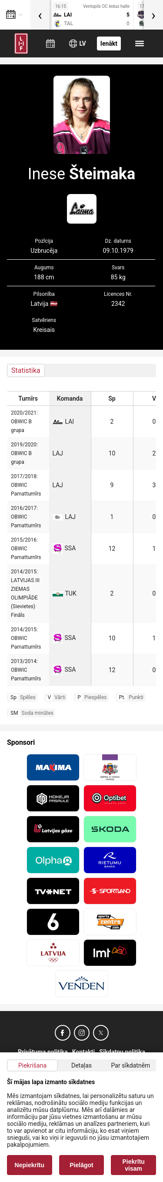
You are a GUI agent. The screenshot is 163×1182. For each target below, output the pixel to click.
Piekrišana (32, 1065)
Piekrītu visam (134, 1165)
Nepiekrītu (29, 1165)
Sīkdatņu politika (122, 1051)
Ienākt (108, 43)
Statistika (25, 370)
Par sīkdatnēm (130, 1065)
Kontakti (83, 1051)
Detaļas (81, 1065)
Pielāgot (81, 1165)
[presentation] (40, 15)
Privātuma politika (43, 1051)
